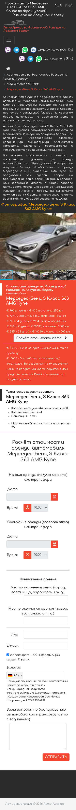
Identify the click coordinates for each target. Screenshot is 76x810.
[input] (28, 497)
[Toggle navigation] (9, 40)
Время (12, 508)
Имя (14, 634)
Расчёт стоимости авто (42, 338)
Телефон (13, 668)
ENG (68, 6)
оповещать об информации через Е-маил (33, 657)
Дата (12, 489)
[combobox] (15, 675)
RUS (58, 6)
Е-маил (12, 645)
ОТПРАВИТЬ (56, 757)
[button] (72, 241)
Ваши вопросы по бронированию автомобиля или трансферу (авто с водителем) (37, 714)
